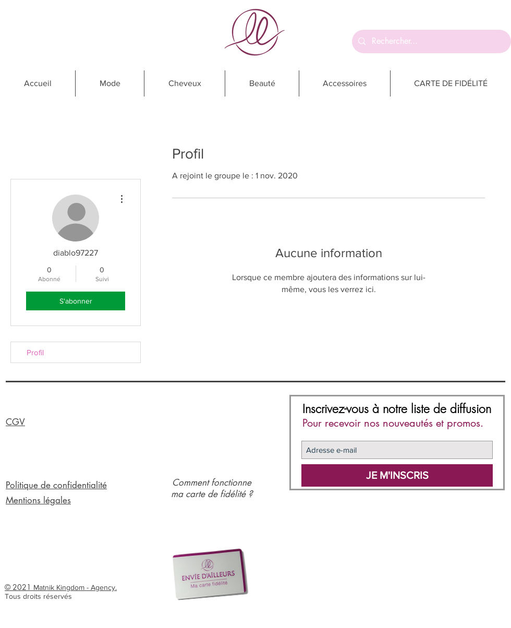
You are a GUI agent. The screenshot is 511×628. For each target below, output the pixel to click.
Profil (35, 352)
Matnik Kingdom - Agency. (75, 587)
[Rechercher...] (430, 41)
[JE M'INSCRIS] (397, 475)
